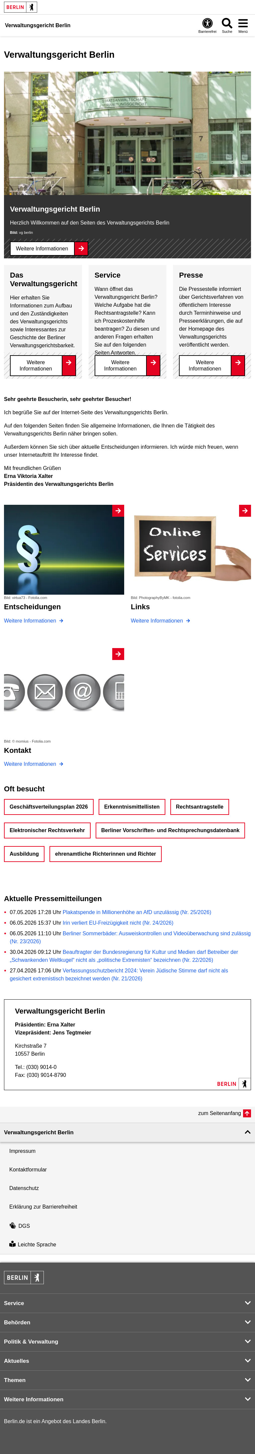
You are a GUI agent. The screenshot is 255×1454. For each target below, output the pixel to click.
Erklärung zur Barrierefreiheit (43, 1207)
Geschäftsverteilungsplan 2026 (49, 807)
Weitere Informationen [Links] (158, 621)
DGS (19, 1226)
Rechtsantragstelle (199, 807)
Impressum (22, 1151)
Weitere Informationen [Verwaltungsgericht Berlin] (42, 248)
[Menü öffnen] (243, 25)
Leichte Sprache (32, 1244)
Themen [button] (15, 1380)
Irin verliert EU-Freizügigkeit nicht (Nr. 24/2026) (118, 923)
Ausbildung (24, 854)
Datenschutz (24, 1188)
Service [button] (14, 1303)
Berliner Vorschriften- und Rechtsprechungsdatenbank (170, 830)
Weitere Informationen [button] (33, 1399)
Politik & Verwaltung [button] (31, 1342)
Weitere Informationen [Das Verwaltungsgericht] (36, 365)
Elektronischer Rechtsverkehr (47, 830)
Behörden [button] (17, 1322)
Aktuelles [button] (16, 1361)
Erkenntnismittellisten (132, 807)
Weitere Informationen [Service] (120, 365)
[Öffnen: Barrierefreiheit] (207, 25)
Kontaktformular (28, 1169)
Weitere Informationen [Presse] (205, 365)
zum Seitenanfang (219, 1113)
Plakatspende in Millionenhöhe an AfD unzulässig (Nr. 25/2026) (137, 912)
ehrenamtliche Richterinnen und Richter (105, 854)
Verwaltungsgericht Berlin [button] (39, 1132)
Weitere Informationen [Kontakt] (31, 764)
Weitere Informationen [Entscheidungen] (31, 621)
